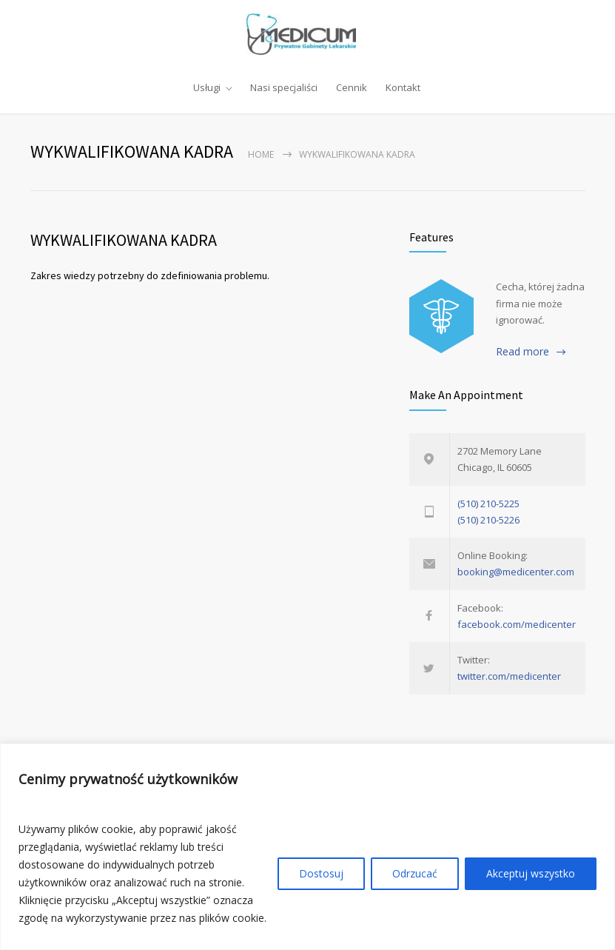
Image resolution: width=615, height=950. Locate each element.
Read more (522, 351)
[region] (307, 846)
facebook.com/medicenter (516, 624)
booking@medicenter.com (515, 571)
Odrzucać (414, 873)
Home (261, 154)
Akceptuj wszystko (530, 873)
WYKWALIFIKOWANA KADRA (123, 240)
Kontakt (403, 87)
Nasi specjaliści (283, 87)
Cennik (351, 87)
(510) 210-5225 (488, 503)
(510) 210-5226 (488, 519)
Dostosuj (321, 873)
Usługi (207, 87)
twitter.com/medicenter (509, 676)
